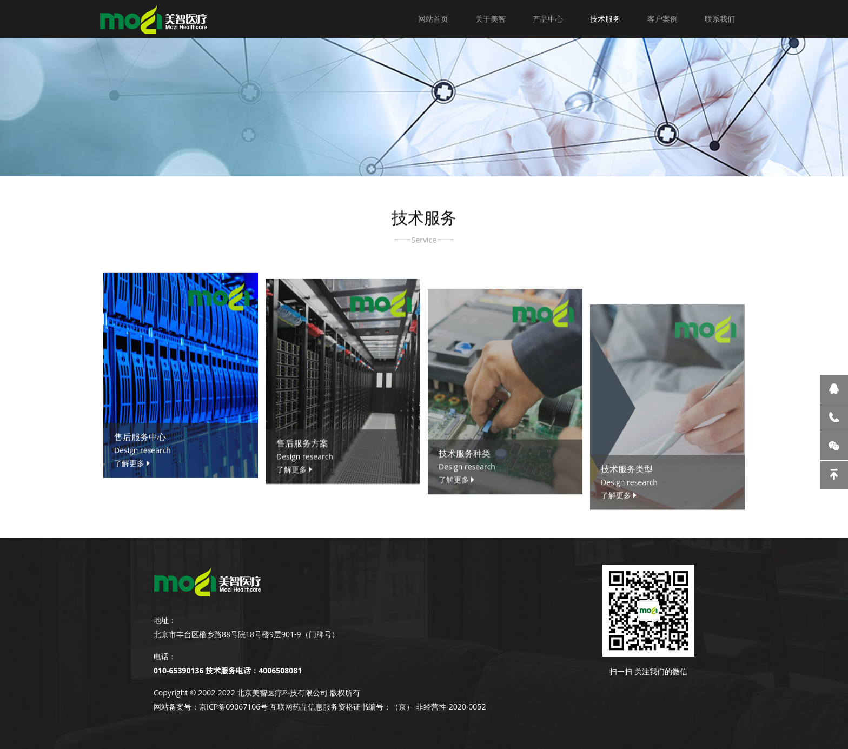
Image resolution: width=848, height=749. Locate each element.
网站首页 (433, 19)
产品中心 (548, 19)
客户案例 (662, 19)
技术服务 (605, 19)
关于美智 (490, 19)
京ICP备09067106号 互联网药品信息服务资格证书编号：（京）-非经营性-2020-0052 (342, 706)
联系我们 (720, 19)
